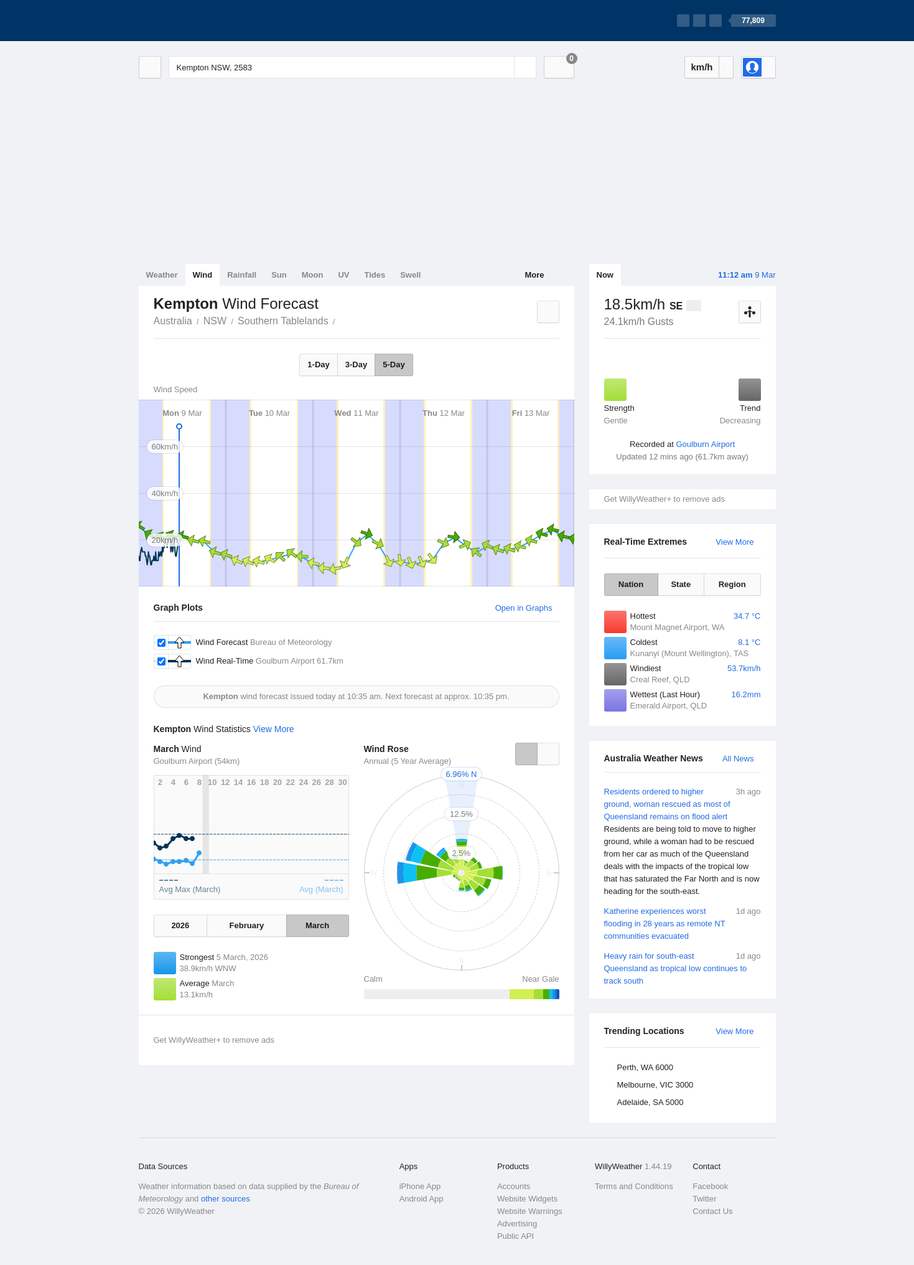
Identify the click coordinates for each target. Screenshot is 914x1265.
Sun (279, 275)
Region (732, 584)
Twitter (704, 1198)
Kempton (342, 320)
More (534, 275)
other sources (225, 1198)
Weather (162, 275)
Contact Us (712, 1211)
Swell (410, 275)
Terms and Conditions (634, 1186)
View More (734, 542)
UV (343, 275)
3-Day (356, 364)
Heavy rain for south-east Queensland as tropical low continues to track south (682, 967)
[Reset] (503, 67)
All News (738, 758)
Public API (515, 1236)
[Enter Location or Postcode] (352, 67)
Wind (203, 275)
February (247, 925)
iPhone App (420, 1186)
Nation (630, 584)
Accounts (513, 1186)
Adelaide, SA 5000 (650, 1102)
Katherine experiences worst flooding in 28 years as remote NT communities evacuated (682, 923)
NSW (214, 321)
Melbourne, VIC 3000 (655, 1084)
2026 (180, 925)
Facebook (710, 1186)
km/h (701, 67)
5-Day (393, 364)
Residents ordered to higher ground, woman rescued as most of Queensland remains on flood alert (682, 842)
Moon (313, 275)
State (681, 584)
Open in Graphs (524, 608)
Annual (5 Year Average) (408, 761)
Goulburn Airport (705, 444)
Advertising (517, 1223)
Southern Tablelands (283, 321)
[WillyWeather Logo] (197, 20)
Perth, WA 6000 (645, 1067)
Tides (374, 275)
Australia (173, 321)
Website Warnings (529, 1211)
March (317, 925)
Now (605, 275)
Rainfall (241, 275)
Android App (421, 1198)
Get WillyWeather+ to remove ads (664, 499)
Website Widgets (527, 1198)
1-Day (318, 364)
